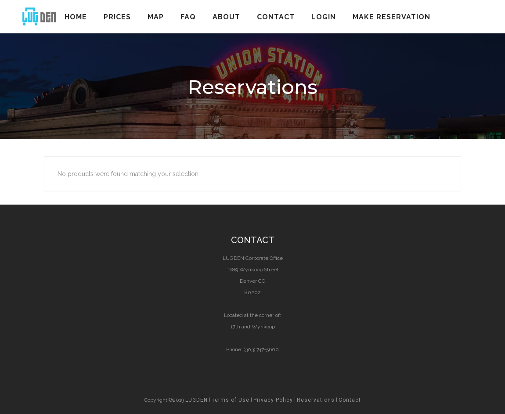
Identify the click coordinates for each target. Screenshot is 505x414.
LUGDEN (196, 400)
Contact (350, 400)
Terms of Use (230, 400)
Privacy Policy (273, 400)
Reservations (316, 400)
